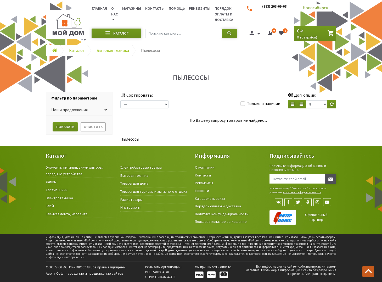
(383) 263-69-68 (274, 6)
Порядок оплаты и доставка (224, 14)
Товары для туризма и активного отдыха (153, 191)
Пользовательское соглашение (221, 221)
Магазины (131, 8)
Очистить (93, 126)
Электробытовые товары (141, 167)
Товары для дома (134, 183)
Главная (99, 8)
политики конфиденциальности (302, 192)
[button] (79, 110)
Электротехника (59, 198)
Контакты (155, 8)
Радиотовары (131, 199)
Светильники (57, 189)
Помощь (177, 8)
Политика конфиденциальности (222, 214)
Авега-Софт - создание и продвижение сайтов (84, 273)
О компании (205, 167)
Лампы (51, 181)
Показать (65, 126)
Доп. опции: (302, 95)
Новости (202, 190)
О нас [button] (114, 11)
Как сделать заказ (210, 198)
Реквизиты (199, 8)
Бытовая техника (134, 175)
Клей (50, 205)
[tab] (79, 98)
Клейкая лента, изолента (66, 214)
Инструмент (130, 207)
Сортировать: (136, 95)
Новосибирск (315, 7)
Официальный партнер (316, 217)
